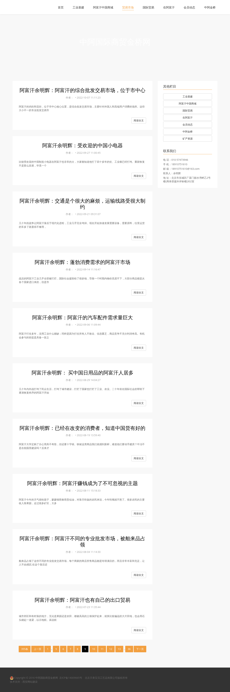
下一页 (140, 649)
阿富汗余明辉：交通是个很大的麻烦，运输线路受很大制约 (82, 203)
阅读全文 (139, 120)
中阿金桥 (210, 7)
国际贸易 (148, 7)
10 (93, 649)
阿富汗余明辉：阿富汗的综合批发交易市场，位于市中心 (82, 90)
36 (129, 649)
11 (102, 649)
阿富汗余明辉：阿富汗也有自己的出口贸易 (82, 599)
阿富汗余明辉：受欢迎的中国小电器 (82, 145)
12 (110, 649)
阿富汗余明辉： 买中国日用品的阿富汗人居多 (83, 372)
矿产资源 (188, 138)
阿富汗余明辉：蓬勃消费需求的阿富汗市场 (82, 262)
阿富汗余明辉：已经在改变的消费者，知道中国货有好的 (82, 427)
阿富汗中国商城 (103, 7)
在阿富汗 (169, 7)
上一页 (37, 649)
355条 (24, 649)
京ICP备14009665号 (70, 677)
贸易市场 (128, 7)
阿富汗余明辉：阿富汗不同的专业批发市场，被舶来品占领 (82, 541)
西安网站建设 (30, 681)
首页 (61, 7)
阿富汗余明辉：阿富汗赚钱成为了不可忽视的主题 (82, 483)
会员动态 (189, 7)
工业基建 (78, 7)
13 (119, 649)
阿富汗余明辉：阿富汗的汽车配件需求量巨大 (82, 317)
